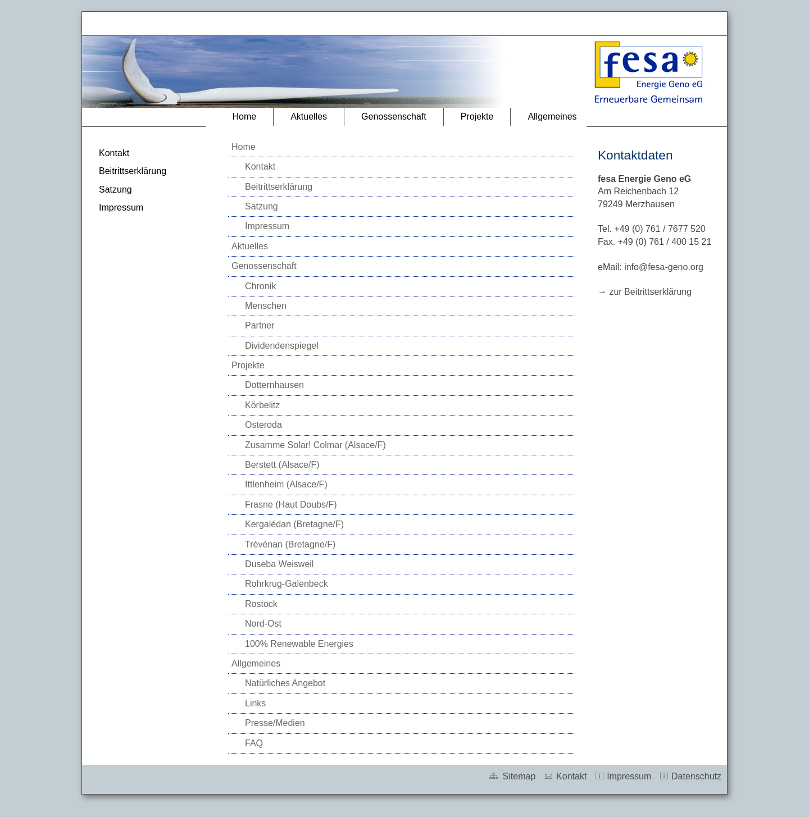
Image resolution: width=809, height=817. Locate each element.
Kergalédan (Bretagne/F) (294, 524)
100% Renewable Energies (299, 644)
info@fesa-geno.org (663, 267)
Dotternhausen (274, 385)
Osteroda (263, 425)
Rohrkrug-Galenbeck (286, 583)
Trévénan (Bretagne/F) (290, 544)
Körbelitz (262, 405)
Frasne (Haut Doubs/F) (291, 504)
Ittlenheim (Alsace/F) (286, 484)
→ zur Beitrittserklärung (645, 291)
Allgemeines (552, 116)
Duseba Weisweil (279, 564)
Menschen (266, 306)
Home (244, 116)
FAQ (254, 743)
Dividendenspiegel (282, 345)
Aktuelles (308, 116)
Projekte (477, 116)
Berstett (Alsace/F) (282, 464)
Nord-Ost (263, 623)
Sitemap (511, 776)
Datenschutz (690, 776)
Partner (259, 325)
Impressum (121, 207)
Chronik (260, 286)
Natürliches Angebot (285, 683)
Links (255, 703)
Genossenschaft (393, 116)
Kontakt (114, 153)
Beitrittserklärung (132, 171)
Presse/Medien (275, 723)
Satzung (115, 189)
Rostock (261, 604)
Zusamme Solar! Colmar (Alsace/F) (315, 445)
